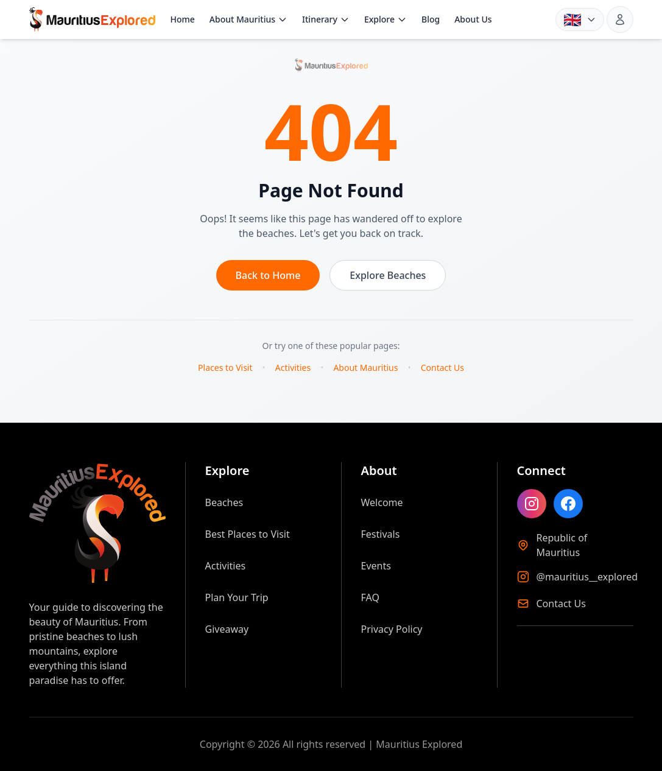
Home (182, 19)
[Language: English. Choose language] (579, 19)
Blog (430, 19)
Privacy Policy (392, 629)
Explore (385, 19)
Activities (293, 367)
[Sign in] (620, 19)
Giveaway (227, 629)
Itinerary (326, 19)
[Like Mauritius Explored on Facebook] (568, 503)
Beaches (224, 502)
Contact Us (442, 367)
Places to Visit (225, 367)
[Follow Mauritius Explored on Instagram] (531, 503)
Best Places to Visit (247, 534)
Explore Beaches (388, 275)
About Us (472, 19)
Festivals (380, 534)
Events (376, 565)
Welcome (382, 502)
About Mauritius (248, 19)
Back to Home (268, 275)
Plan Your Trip (237, 597)
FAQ (370, 597)
